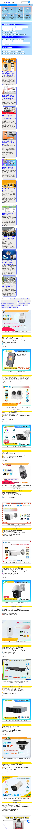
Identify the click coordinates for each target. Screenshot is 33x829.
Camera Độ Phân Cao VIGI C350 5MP (16, 446)
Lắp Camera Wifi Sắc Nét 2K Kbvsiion (23, 42)
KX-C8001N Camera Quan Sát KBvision (16, 798)
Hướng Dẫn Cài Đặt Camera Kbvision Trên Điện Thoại (8, 262)
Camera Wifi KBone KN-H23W (16, 641)
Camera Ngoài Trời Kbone (20, 39)
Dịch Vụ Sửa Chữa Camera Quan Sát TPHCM (16, 302)
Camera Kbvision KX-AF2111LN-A (16, 524)
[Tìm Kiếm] (24, 2)
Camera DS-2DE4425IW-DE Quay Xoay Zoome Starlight (16, 485)
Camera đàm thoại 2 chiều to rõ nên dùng (10, 34)
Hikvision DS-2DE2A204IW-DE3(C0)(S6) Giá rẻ (16, 759)
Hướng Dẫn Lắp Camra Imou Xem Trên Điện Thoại (8, 73)
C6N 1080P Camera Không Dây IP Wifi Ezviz (16, 407)
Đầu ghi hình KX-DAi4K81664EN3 (16, 720)
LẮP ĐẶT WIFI (7, 2)
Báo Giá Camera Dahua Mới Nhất (7, 168)
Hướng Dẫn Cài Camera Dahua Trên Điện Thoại (8, 142)
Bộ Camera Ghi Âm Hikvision (7, 51)
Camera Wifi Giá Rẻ (5, 44)
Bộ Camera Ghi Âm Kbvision (7, 53)
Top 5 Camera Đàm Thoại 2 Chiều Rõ (9, 30)
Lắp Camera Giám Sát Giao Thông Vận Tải (12, 301)
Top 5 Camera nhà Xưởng (17, 28)
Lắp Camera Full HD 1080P (7, 41)
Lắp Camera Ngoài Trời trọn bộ (19, 53)
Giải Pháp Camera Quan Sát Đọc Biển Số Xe (14, 306)
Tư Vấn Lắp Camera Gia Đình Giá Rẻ (8, 285)
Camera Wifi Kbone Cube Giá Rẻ (8, 39)
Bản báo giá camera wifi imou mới (8, 27)
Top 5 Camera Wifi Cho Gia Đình (22, 27)
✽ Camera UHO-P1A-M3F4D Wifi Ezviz (16, 331)
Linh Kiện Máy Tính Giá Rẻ (18, 51)
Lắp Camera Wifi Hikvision (18, 41)
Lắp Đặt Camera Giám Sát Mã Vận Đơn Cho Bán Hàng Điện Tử (15, 304)
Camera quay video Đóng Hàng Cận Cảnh (10, 32)
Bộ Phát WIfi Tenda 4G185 (16, 371)
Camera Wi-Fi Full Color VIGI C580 (16, 602)
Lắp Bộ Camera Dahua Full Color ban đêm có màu (11, 49)
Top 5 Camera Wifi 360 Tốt (7, 28)
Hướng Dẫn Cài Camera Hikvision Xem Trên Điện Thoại (9, 117)
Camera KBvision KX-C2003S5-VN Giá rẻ (16, 562)
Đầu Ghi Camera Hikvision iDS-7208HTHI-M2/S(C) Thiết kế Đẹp (16, 681)
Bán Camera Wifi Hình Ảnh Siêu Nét (8, 42)
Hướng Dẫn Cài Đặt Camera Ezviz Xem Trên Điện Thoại (8, 96)
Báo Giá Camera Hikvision (7, 214)
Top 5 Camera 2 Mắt (22, 34)
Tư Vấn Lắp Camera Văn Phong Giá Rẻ (8, 237)
